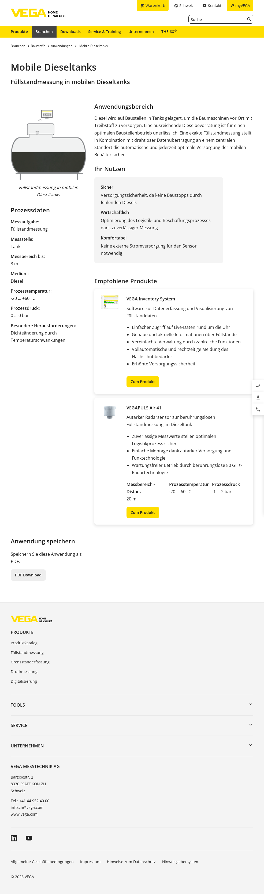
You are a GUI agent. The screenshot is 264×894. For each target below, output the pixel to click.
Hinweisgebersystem (180, 861)
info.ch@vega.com (27, 807)
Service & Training (104, 31)
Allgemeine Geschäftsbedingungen (42, 861)
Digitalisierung (24, 681)
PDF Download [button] (28, 574)
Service (19, 725)
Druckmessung (24, 671)
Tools (18, 705)
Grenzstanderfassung (30, 661)
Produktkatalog (24, 642)
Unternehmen (141, 31)
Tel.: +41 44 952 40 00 (30, 800)
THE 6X (169, 31)
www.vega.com (24, 814)
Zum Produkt (143, 381)
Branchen (44, 31)
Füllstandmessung (27, 652)
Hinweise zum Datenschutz (131, 861)
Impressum (90, 861)
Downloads (70, 31)
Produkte (19, 31)
